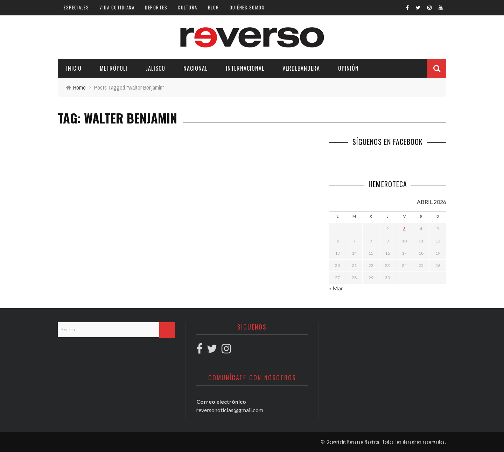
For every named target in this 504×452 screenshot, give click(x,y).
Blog (213, 7)
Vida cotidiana (116, 7)
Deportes (156, 7)
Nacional (195, 68)
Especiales (76, 7)
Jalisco (155, 68)
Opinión (348, 68)
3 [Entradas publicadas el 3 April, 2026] (404, 228)
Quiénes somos (247, 7)
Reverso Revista (363, 442)
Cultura (187, 7)
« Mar (336, 288)
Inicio (74, 68)
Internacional (245, 68)
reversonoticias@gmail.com (229, 410)
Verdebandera (301, 68)
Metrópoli (113, 68)
